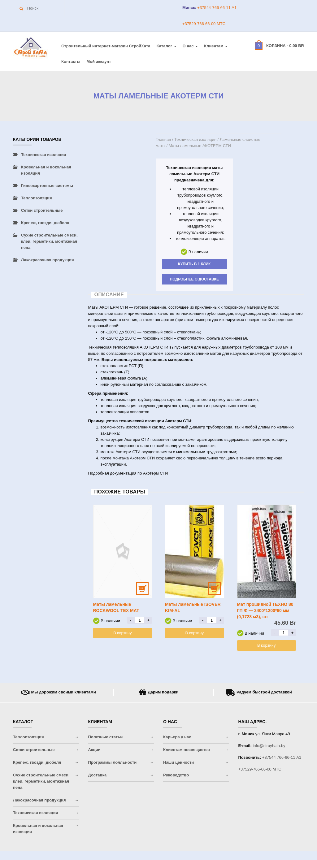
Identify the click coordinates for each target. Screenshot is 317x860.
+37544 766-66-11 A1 (281, 757)
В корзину (122, 633)
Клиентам (216, 46)
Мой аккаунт (98, 61)
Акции (94, 749)
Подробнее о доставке (194, 279)
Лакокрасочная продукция (47, 260)
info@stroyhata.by (269, 745)
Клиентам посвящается (186, 749)
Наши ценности (178, 762)
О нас (190, 46)
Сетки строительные (42, 210)
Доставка (97, 775)
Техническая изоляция (195, 139)
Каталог (166, 46)
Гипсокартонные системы (47, 185)
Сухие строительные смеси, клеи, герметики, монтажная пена (49, 241)
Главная (163, 139)
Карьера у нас (177, 737)
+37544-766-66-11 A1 (216, 7)
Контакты (70, 61)
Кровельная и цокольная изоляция (46, 170)
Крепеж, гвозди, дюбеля (45, 222)
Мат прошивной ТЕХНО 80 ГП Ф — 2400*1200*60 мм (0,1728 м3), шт (265, 610)
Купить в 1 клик (194, 264)
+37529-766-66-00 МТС (203, 23)
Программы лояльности (112, 762)
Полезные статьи (105, 737)
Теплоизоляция (36, 198)
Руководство (176, 775)
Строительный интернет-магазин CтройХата (105, 46)
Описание (109, 294)
